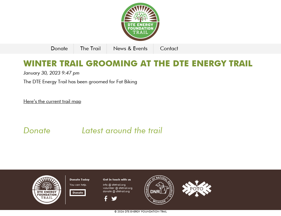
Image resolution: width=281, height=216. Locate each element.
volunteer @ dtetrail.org (117, 188)
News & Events (130, 48)
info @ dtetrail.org (114, 185)
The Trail (90, 48)
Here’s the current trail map (52, 101)
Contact (169, 48)
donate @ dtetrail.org (116, 191)
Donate (59, 48)
